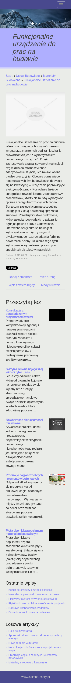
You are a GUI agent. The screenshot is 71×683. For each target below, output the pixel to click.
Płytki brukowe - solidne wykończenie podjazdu (37, 603)
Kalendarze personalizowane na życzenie (34, 594)
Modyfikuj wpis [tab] (50, 285)
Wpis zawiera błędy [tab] (22, 285)
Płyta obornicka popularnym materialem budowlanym (24, 532)
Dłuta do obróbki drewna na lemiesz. (30, 612)
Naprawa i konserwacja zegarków (29, 607)
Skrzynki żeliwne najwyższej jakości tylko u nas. (24, 371)
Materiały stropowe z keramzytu (28, 662)
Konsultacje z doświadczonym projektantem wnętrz (19, 314)
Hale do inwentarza (20, 630)
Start (9, 75)
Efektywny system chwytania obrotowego (33, 598)
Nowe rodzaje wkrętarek (23, 642)
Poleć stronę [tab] (47, 277)
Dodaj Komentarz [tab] (20, 277)
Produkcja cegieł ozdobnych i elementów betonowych (24, 477)
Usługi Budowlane (28, 75)
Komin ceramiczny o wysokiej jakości (30, 589)
